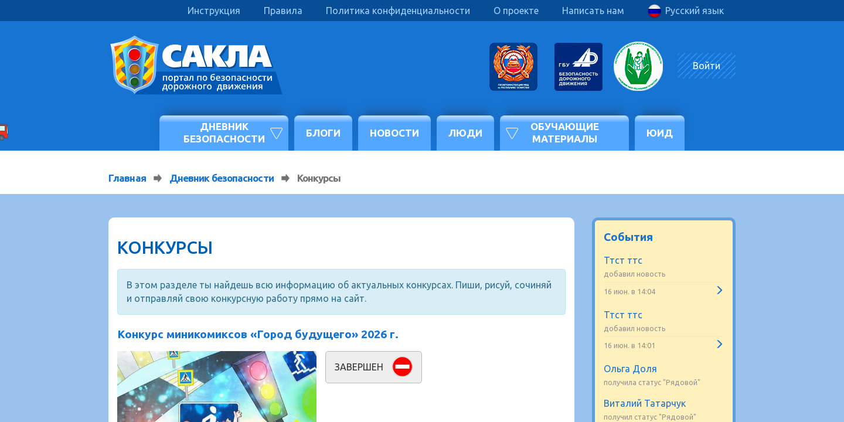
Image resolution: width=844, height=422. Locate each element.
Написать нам (593, 10)
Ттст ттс (623, 260)
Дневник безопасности (224, 132)
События (628, 236)
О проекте (516, 10)
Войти (706, 65)
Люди (465, 132)
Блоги (323, 132)
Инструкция (214, 10)
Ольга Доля (630, 368)
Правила (283, 10)
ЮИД (659, 132)
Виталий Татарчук (645, 403)
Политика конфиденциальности (398, 10)
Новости (394, 132)
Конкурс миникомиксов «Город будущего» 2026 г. (258, 334)
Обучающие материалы (564, 132)
